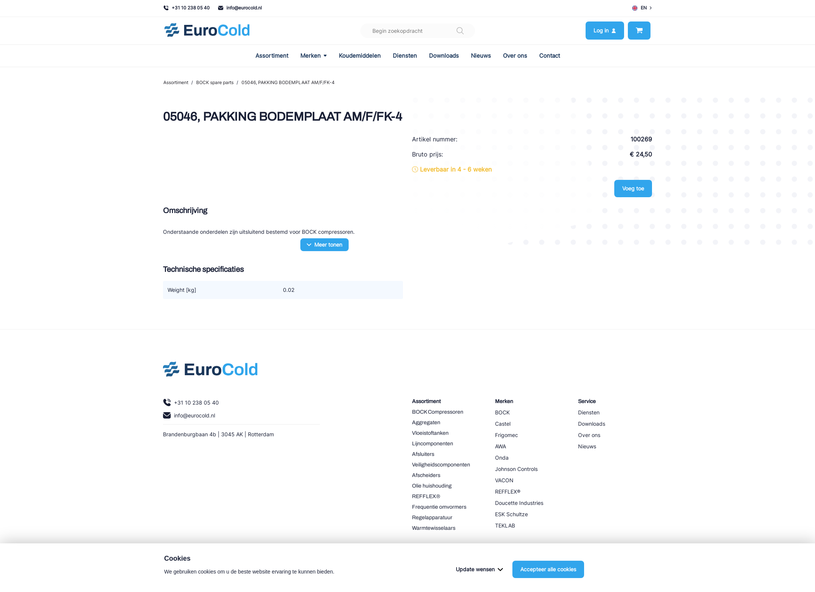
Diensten (405, 55)
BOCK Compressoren (437, 412)
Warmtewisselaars (433, 528)
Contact (549, 55)
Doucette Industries (519, 503)
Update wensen (479, 569)
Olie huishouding (432, 486)
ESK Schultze (511, 514)
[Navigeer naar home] (207, 31)
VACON (504, 480)
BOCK (502, 412)
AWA (500, 446)
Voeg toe (633, 188)
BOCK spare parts (215, 82)
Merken (313, 55)
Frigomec (506, 435)
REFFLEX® (426, 496)
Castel (503, 423)
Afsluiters (423, 454)
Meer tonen (324, 244)
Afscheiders (426, 475)
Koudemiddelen (360, 55)
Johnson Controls (516, 469)
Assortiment (271, 55)
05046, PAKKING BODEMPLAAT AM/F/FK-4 (288, 82)
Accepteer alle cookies (548, 569)
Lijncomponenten (432, 443)
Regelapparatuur (432, 517)
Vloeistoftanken (430, 433)
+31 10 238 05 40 (186, 8)
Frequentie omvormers (439, 507)
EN (642, 8)
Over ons (515, 55)
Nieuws (481, 55)
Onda (502, 457)
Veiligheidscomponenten (441, 465)
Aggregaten (426, 422)
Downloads (444, 55)
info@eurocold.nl (240, 8)
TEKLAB (505, 525)
